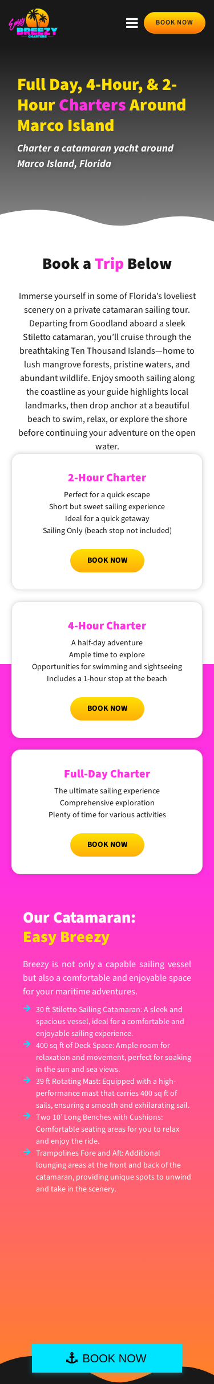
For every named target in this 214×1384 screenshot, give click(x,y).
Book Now (107, 560)
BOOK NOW (114, 1358)
